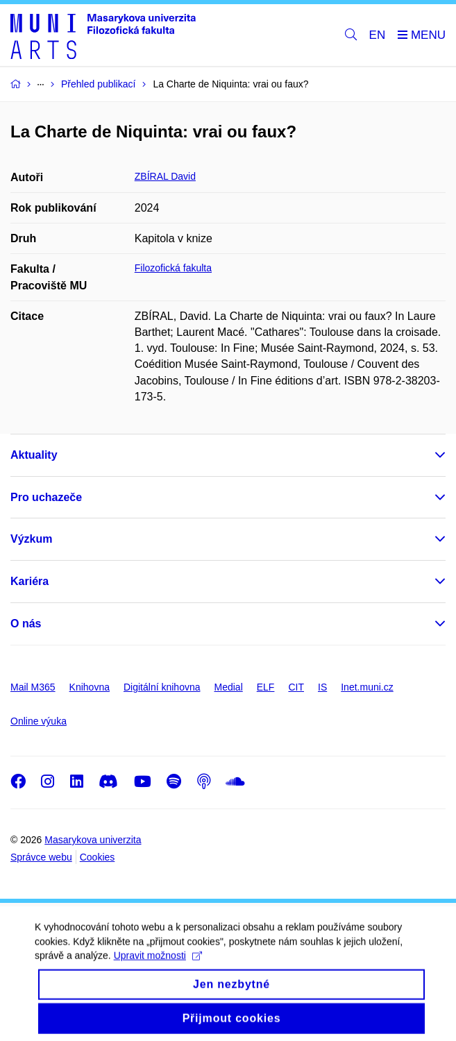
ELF (266, 687)
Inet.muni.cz (367, 687)
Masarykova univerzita (92, 839)
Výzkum (31, 539)
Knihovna (89, 687)
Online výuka (38, 721)
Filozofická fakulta (173, 267)
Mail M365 (33, 687)
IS (322, 687)
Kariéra (29, 581)
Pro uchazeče (46, 497)
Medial (228, 687)
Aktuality (34, 455)
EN (377, 35)
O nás (25, 623)
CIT (296, 687)
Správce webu (41, 857)
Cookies (97, 857)
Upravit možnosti (158, 966)
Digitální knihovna (162, 687)
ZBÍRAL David (165, 176)
